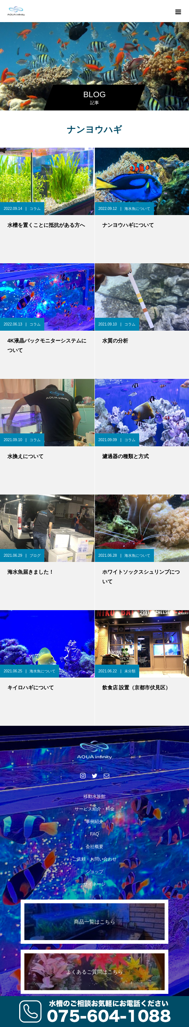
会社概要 (94, 846)
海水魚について (137, 209)
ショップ (94, 871)
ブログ (35, 555)
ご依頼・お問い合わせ (94, 859)
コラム (35, 209)
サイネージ (94, 884)
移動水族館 (94, 796)
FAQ (94, 834)
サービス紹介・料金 (94, 809)
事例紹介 (94, 821)
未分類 (129, 671)
